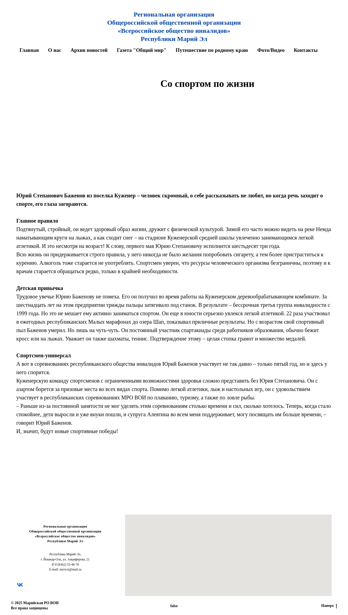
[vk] (20, 584)
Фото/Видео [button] (271, 50)
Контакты (306, 50)
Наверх (329, 606)
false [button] (174, 606)
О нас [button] (54, 50)
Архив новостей (89, 50)
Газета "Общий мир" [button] (141, 50)
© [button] (12, 603)
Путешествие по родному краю (212, 50)
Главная (29, 50)
